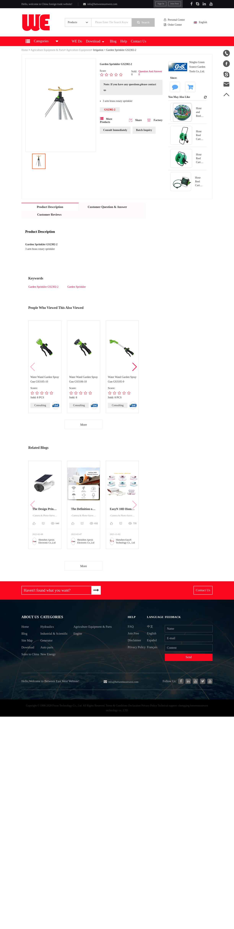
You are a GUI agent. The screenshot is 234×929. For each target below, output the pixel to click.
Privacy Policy (132, 651)
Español (153, 640)
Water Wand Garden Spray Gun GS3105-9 (122, 379)
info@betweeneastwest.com (100, 4)
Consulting (40, 405)
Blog (113, 41)
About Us (29, 618)
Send (189, 657)
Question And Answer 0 (150, 73)
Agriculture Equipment (78, 50)
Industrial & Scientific (48, 638)
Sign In (161, 3)
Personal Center (175, 20)
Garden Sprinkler (76, 286)
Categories (52, 618)
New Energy (48, 662)
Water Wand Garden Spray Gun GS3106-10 (83, 379)
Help (123, 41)
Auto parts (47, 655)
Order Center (174, 25)
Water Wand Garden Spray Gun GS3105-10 (44, 379)
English (203, 22)
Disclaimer (134, 640)
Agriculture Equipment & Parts (47, 50)
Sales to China (26, 659)
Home (24, 50)
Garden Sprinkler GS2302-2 (43, 286)
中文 (151, 627)
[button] (134, 367)
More (83, 424)
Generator (47, 648)
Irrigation (98, 50)
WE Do (77, 41)
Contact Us (138, 41)
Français (153, 647)
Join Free (175, 3)
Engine (78, 641)
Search (144, 22)
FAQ (131, 627)
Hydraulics (47, 627)
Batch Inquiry (144, 130)
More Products (106, 120)
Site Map (26, 641)
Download (95, 41)
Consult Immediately (115, 130)
